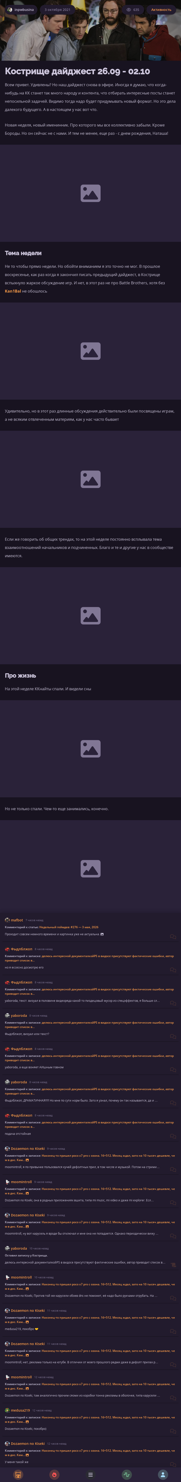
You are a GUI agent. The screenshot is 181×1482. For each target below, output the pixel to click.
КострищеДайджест (48, 1347)
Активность (161, 9)
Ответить (163, 1452)
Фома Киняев (23, 1434)
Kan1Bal (13, 291)
